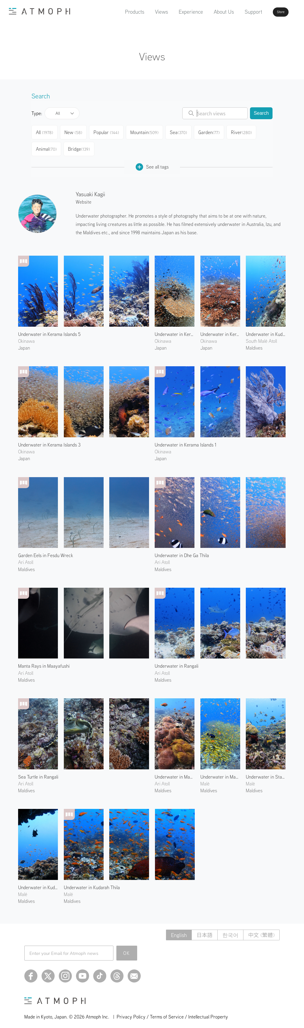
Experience (174, 11)
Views (144, 11)
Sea (181, 131)
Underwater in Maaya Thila (174, 772)
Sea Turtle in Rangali (38, 772)
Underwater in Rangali (177, 661)
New (75, 131)
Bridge (80, 145)
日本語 (205, 930)
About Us (207, 11)
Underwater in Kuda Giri (38, 883)
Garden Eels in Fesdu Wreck (45, 551)
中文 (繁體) (261, 930)
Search (261, 113)
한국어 (230, 930)
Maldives (26, 565)
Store (270, 11)
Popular (109, 131)
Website (83, 197)
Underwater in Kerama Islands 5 (49, 329)
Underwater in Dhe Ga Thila (182, 551)
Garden (212, 131)
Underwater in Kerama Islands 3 (49, 440)
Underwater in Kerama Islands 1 (185, 440)
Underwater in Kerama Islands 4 (174, 329)
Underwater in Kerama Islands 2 (220, 329)
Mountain (146, 131)
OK (126, 948)
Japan (24, 343)
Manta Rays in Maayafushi (44, 661)
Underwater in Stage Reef (266, 772)
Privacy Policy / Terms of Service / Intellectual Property (172, 1012)
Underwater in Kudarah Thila (92, 883)
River (245, 131)
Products (117, 11)
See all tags (152, 162)
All (58, 113)
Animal (46, 145)
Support (236, 11)
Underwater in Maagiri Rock (220, 772)
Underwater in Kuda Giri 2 (266, 329)
